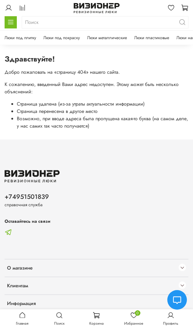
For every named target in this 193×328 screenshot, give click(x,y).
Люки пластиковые (151, 38)
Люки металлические (107, 38)
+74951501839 (27, 196)
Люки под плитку (20, 38)
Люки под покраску (61, 38)
